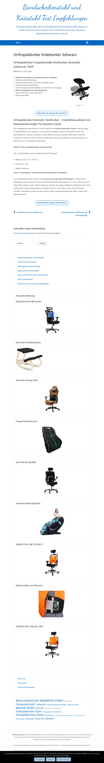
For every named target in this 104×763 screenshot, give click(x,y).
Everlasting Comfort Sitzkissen (29, 212)
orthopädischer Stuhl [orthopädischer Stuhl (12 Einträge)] (28, 711)
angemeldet (26, 233)
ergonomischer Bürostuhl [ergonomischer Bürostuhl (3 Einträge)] (56, 705)
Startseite (21, 679)
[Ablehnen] (101, 757)
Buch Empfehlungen (25, 279)
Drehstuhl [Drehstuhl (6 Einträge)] (41, 704)
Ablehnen (51, 759)
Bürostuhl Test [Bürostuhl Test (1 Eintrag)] (68, 701)
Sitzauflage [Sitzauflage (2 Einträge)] (20, 719)
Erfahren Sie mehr (63, 759)
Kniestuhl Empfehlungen (27, 262)
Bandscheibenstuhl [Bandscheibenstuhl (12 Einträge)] (27, 700)
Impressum (22, 683)
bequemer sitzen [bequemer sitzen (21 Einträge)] (51, 700)
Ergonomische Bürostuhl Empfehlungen (33, 275)
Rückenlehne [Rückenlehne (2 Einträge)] (49, 715)
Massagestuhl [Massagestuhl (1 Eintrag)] (58, 708)
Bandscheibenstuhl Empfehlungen (31, 258)
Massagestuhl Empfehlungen (29, 266)
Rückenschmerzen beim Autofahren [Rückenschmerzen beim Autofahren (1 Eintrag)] (64, 715)
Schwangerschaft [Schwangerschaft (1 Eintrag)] (80, 715)
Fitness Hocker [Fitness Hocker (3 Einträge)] (73, 705)
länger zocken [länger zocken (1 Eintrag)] (49, 708)
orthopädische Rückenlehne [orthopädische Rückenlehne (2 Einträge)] (52, 712)
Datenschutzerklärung (26, 687)
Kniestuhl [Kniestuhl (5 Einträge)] (39, 708)
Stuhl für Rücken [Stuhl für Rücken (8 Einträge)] (44, 718)
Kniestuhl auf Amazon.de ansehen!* (52, 113)
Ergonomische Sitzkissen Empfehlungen (33, 284)
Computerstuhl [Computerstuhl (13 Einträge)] (25, 704)
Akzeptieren (39, 759)
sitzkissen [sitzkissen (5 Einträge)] (29, 718)
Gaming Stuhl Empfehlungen (28, 271)
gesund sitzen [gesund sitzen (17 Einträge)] (25, 707)
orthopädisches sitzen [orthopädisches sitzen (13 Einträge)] (30, 714)
